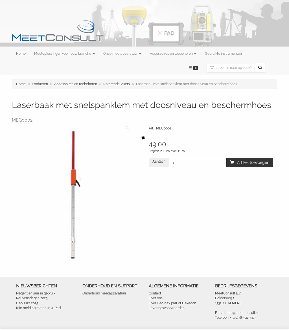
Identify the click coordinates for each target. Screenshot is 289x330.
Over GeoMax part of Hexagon (172, 303)
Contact (155, 293)
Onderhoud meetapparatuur (104, 293)
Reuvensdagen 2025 (32, 298)
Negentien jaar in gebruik (35, 293)
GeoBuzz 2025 (27, 303)
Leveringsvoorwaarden (167, 308)
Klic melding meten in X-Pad (38, 308)
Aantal (157, 161)
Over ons (156, 298)
